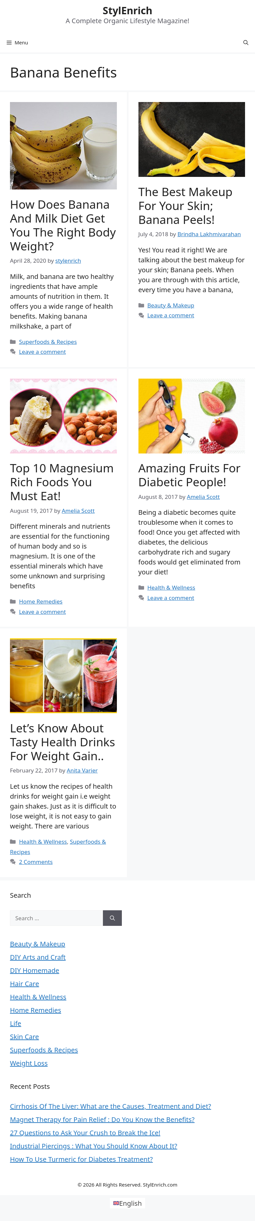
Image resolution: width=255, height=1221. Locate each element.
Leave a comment (42, 351)
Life (15, 1023)
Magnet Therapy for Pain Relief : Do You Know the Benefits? (102, 1119)
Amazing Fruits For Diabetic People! (189, 475)
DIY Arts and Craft (38, 957)
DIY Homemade (34, 970)
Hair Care (24, 983)
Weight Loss (28, 1063)
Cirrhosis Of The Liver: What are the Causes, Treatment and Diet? (110, 1106)
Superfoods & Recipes (48, 341)
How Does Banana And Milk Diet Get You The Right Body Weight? (63, 225)
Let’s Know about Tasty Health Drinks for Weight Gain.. (62, 742)
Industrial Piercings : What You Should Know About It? (93, 1145)
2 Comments (35, 862)
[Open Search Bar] (246, 42)
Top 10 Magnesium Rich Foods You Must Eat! (62, 482)
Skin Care (24, 1036)
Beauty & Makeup (170, 305)
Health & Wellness (171, 587)
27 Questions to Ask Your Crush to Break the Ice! (85, 1132)
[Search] (112, 918)
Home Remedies (40, 601)
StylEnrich (127, 10)
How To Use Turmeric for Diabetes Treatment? (81, 1159)
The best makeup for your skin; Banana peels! (185, 205)
